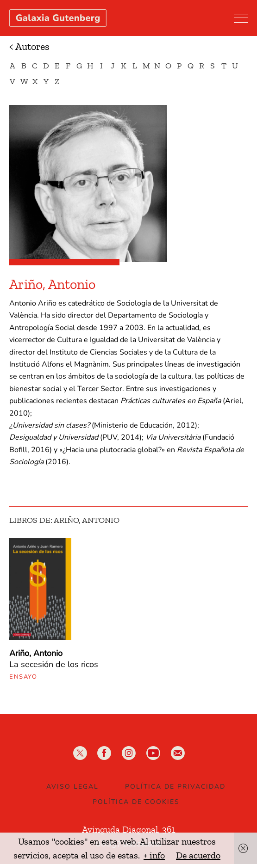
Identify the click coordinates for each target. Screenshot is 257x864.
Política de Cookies (136, 801)
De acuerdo (198, 855)
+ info (154, 855)
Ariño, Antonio (36, 653)
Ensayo (23, 677)
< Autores (29, 46)
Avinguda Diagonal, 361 (129, 829)
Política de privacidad (175, 786)
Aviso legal (72, 786)
